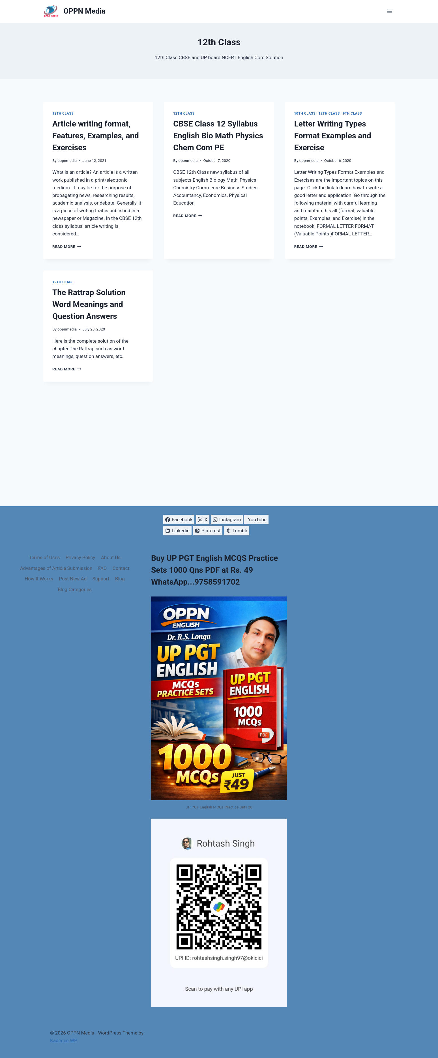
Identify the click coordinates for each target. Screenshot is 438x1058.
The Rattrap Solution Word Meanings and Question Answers (89, 304)
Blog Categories (75, 589)
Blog (120, 578)
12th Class (63, 113)
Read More (66, 246)
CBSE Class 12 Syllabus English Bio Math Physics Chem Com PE (218, 135)
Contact (121, 568)
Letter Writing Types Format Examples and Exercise (332, 135)
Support (100, 578)
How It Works (39, 578)
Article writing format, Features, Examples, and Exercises (95, 135)
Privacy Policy (80, 557)
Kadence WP (63, 1040)
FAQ (102, 568)
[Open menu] (389, 11)
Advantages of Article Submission (56, 568)
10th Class (304, 113)
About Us (111, 557)
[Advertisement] (219, 444)
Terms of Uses (44, 557)
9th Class (352, 113)
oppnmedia (67, 160)
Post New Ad (73, 578)
